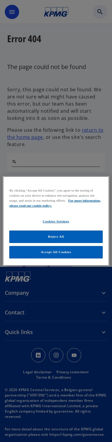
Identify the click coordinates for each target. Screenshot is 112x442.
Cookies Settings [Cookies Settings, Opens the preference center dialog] (56, 221)
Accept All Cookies (56, 252)
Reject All (56, 236)
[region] (56, 221)
